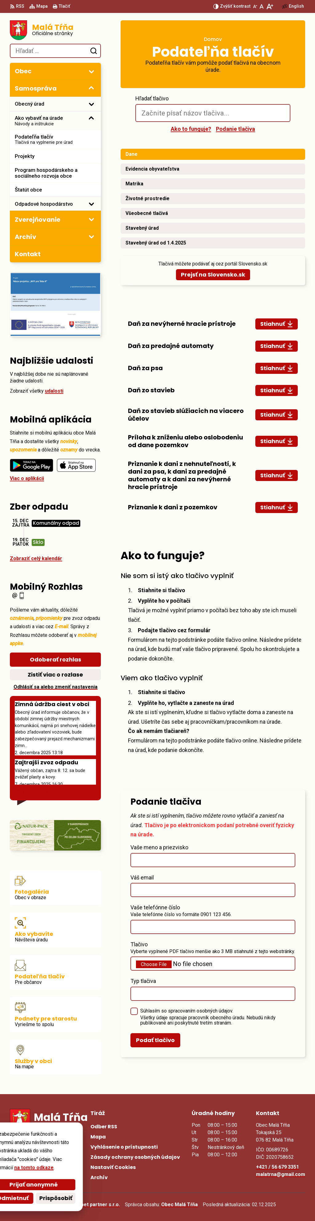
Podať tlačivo (155, 1040)
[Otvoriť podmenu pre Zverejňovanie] (91, 219)
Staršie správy (31, 791)
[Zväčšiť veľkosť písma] (269, 6)
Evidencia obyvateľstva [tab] (152, 169)
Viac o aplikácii (27, 478)
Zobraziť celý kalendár (36, 558)
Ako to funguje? (191, 129)
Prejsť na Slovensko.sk (213, 274)
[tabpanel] (213, 416)
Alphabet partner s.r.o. (94, 1204)
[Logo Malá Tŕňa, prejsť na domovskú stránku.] (55, 30)
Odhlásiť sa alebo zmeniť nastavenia (56, 687)
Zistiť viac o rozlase (55, 674)
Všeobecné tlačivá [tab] (147, 213)
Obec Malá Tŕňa (179, 1204)
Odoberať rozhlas (55, 659)
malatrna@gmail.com (280, 1174)
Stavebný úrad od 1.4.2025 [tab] (156, 243)
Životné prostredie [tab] (147, 198)
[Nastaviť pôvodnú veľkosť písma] (261, 6)
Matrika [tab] (134, 184)
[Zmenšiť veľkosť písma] (255, 6)
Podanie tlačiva (235, 129)
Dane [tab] (132, 154)
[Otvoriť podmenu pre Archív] (91, 236)
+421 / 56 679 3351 (277, 1167)
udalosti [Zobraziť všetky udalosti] (54, 391)
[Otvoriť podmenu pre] (91, 71)
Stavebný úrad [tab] (142, 228)
